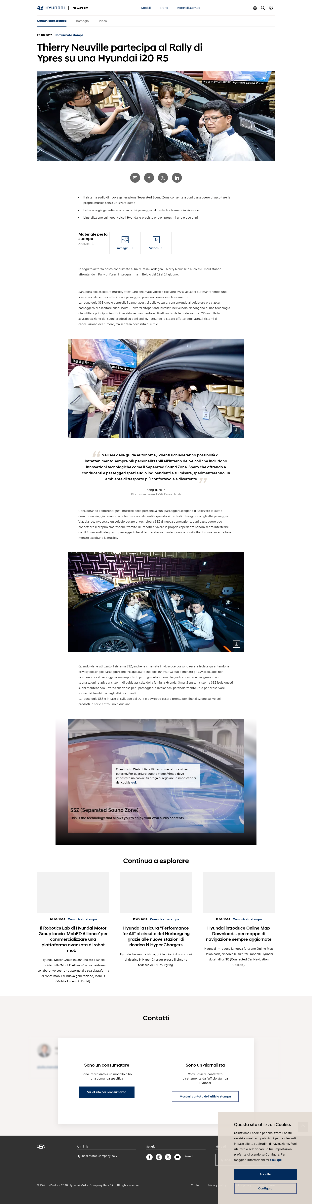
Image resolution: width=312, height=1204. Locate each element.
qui (133, 782)
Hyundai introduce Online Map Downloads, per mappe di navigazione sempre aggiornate (239, 933)
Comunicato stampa (51, 21)
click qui (276, 1160)
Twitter (163, 178)
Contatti (84, 244)
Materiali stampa (188, 7)
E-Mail (135, 178)
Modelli (146, 7)
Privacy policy (217, 1185)
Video (103, 21)
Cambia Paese (271, 8)
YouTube (177, 1157)
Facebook (149, 178)
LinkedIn (177, 178)
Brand (164, 7)
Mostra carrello (255, 8)
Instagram (159, 1157)
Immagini (82, 21)
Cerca (263, 8)
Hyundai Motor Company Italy (97, 1156)
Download (236, 430)
